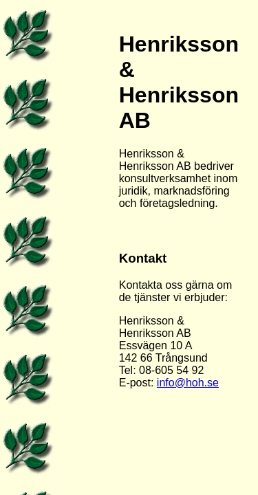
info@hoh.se (188, 382)
